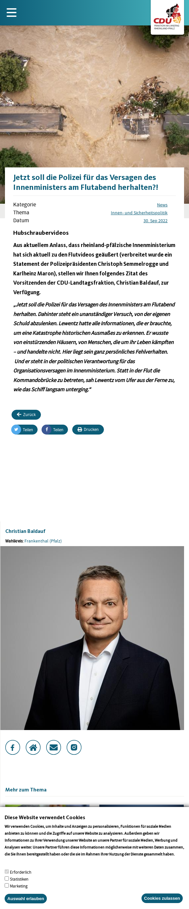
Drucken (88, 429)
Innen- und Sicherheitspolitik (139, 213)
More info (13, 868)
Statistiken (19, 887)
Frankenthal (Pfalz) (43, 541)
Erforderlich (20, 880)
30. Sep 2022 (155, 221)
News (162, 205)
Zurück (26, 414)
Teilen (22, 430)
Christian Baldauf (25, 531)
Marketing (19, 893)
